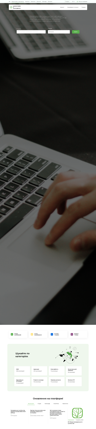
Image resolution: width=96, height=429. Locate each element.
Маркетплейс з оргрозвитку (18, 1)
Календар (44, 1)
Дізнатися (39, 1)
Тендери (67, 1)
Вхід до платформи (83, 1)
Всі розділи (31, 403)
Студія (39, 403)
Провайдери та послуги (72, 7)
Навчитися (33, 1)
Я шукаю (50, 28)
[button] (73, 1)
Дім (9, 1)
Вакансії (62, 7)
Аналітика (27, 1)
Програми (50, 1)
